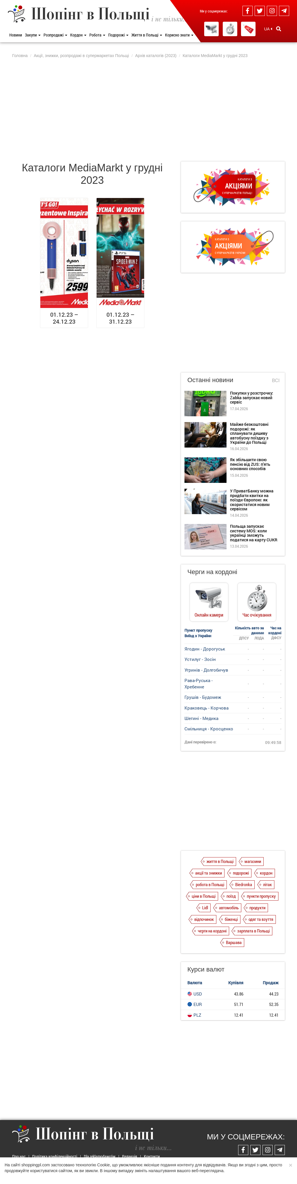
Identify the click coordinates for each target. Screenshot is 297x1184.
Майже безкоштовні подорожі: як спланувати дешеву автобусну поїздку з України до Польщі (249, 433)
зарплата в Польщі (253, 931)
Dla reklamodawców (99, 1156)
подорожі (241, 873)
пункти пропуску (261, 896)
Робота (97, 35)
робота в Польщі (210, 884)
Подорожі (118, 35)
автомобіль (229, 907)
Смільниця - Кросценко (208, 729)
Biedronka (243, 884)
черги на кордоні (212, 931)
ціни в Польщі (203, 896)
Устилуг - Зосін (200, 659)
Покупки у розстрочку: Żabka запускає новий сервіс (251, 397)
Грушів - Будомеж (202, 697)
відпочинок (204, 919)
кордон (266, 873)
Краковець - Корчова (206, 708)
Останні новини (210, 380)
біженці (231, 919)
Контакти (152, 1156)
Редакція (129, 1156)
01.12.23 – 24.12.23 (64, 318)
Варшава (234, 942)
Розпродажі (55, 35)
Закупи (33, 35)
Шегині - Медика (201, 718)
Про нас (19, 1156)
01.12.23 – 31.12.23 (120, 318)
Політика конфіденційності (54, 1156)
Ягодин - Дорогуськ (204, 649)
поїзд (231, 896)
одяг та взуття (261, 919)
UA (268, 29)
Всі (276, 380)
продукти (257, 907)
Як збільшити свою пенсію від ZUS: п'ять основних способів (250, 464)
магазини (253, 861)
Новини (15, 35)
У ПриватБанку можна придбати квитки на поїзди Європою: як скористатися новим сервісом (252, 500)
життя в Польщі (220, 861)
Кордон (78, 35)
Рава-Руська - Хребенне (198, 683)
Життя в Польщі (146, 35)
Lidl (205, 907)
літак (267, 884)
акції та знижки (208, 873)
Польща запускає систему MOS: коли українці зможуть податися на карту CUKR (253, 532)
